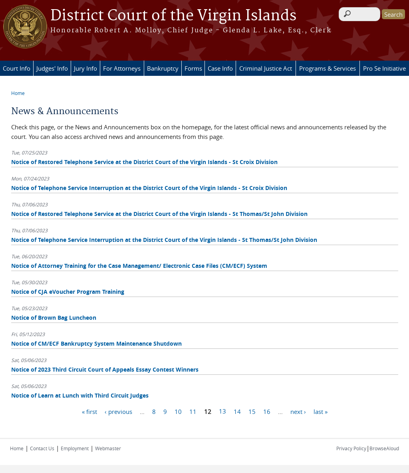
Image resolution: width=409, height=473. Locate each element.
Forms (193, 68)
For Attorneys (122, 68)
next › (298, 411)
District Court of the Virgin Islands (173, 16)
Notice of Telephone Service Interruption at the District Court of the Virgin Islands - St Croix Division (149, 188)
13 (222, 411)
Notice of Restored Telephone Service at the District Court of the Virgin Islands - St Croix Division (144, 162)
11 (193, 411)
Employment (75, 448)
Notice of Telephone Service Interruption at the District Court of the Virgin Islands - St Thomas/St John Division (164, 239)
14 (237, 411)
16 (266, 411)
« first (89, 411)
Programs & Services (327, 68)
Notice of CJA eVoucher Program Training (67, 291)
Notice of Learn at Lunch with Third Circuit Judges (80, 395)
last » (321, 411)
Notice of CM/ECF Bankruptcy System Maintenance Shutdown (96, 343)
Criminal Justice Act (265, 68)
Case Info (220, 68)
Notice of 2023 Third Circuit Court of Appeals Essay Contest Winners (105, 369)
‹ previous (118, 411)
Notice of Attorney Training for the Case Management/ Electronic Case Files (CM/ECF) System (139, 265)
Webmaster (108, 448)
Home (18, 93)
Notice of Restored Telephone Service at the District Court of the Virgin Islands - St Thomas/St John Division (159, 214)
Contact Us (42, 448)
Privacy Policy (351, 448)
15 (252, 411)
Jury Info (85, 68)
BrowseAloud (384, 448)
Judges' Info (52, 68)
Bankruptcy (163, 68)
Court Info (16, 68)
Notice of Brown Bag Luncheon (53, 317)
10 (178, 411)
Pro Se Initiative (384, 68)
